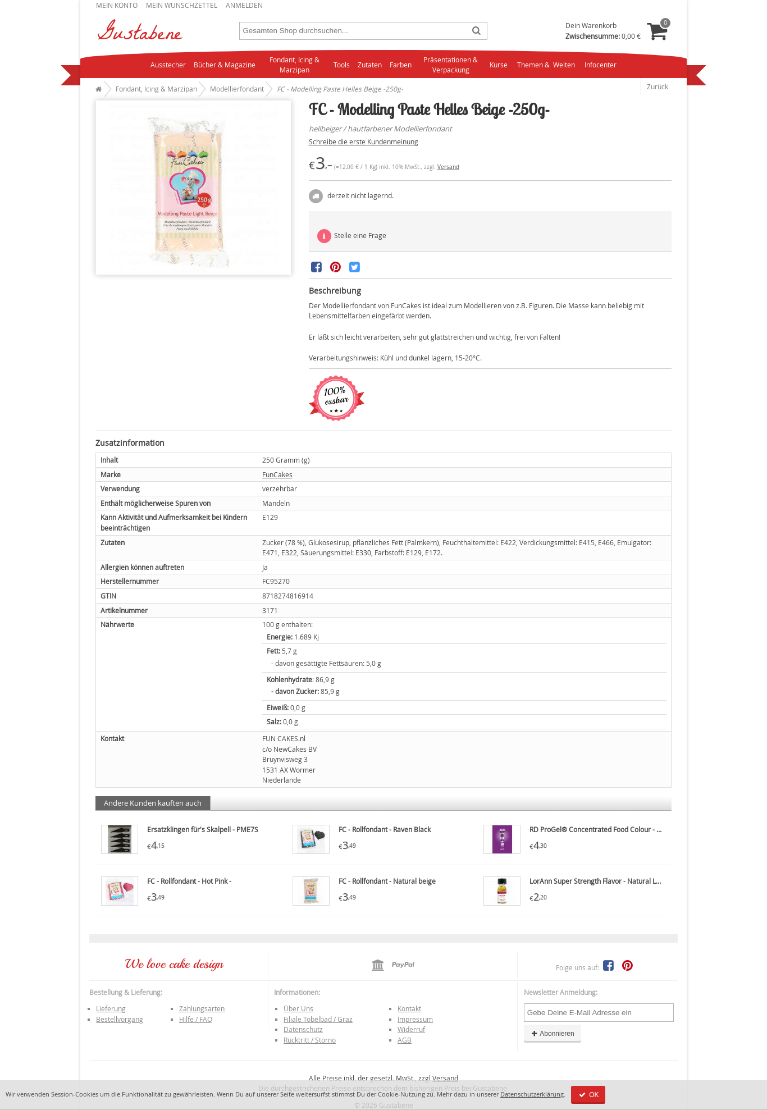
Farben (401, 64)
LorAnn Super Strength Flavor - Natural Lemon (601, 880)
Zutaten (370, 64)
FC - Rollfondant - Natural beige (387, 880)
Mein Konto (117, 5)
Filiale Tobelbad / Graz (318, 1019)
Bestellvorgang (119, 1019)
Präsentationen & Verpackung (450, 65)
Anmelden (244, 5)
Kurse (499, 64)
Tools (342, 64)
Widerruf (411, 1029)
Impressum (415, 1019)
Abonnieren (552, 1034)
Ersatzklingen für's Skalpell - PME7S (202, 829)
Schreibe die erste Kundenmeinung (363, 141)
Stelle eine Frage (351, 236)
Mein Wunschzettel (181, 5)
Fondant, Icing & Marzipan (294, 65)
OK (588, 1095)
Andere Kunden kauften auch (153, 803)
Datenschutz (303, 1029)
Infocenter (601, 64)
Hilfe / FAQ (195, 1019)
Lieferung (111, 1008)
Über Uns (298, 1008)
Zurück (657, 86)
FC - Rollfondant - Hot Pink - (189, 880)
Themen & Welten (546, 64)
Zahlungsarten (202, 1008)
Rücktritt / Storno (310, 1039)
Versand (448, 167)
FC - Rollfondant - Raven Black (385, 829)
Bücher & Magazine (224, 64)
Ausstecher (168, 64)
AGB (405, 1039)
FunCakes (277, 474)
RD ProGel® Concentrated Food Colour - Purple (603, 829)
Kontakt (409, 1008)
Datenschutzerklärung (532, 1094)
